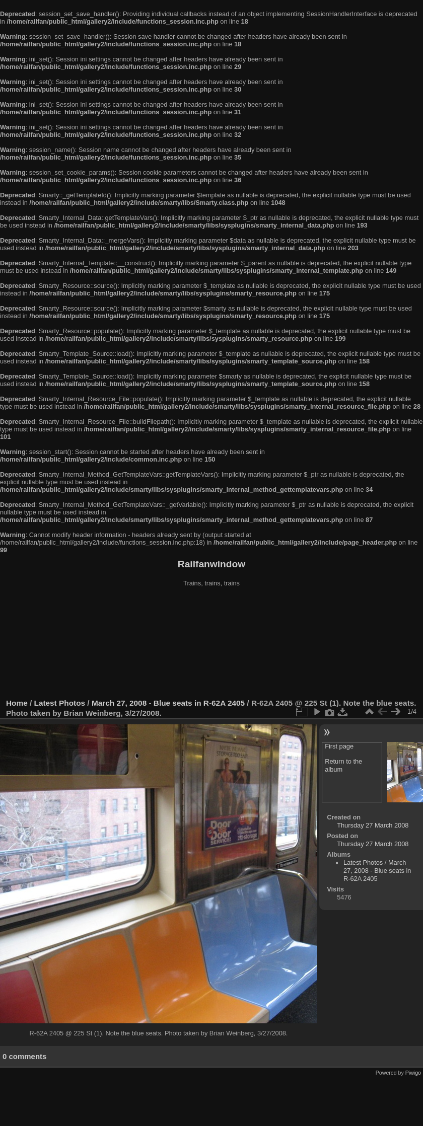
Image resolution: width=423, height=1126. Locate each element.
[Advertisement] (211, 643)
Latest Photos (60, 703)
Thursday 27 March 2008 (372, 825)
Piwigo (413, 1073)
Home (17, 703)
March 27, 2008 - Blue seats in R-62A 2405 (168, 703)
